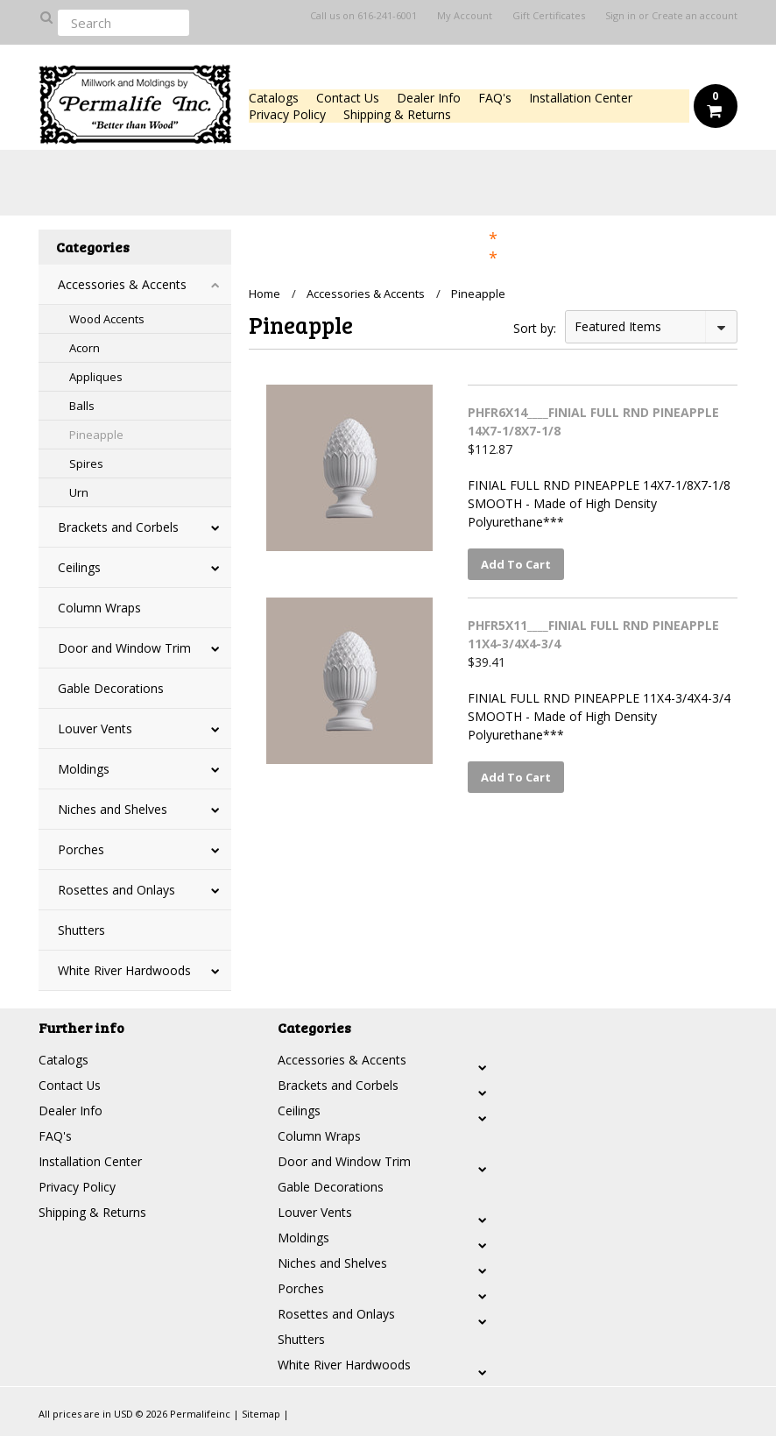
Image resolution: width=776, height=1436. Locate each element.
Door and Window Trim (124, 648)
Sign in (620, 16)
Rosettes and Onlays (116, 889)
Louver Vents (95, 728)
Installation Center (580, 97)
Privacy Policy (287, 114)
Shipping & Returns (397, 114)
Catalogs (274, 97)
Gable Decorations (111, 688)
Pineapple (96, 434)
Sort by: (534, 328)
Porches (81, 849)
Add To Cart (516, 564)
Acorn (84, 348)
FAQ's (494, 97)
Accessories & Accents (122, 284)
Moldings (83, 768)
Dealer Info (429, 97)
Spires (86, 463)
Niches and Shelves (112, 809)
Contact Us (347, 97)
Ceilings (79, 567)
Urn (78, 492)
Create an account (694, 16)
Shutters (81, 930)
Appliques (96, 377)
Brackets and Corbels (118, 527)
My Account (464, 16)
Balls (82, 406)
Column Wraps (99, 607)
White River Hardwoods (124, 970)
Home (264, 293)
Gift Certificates (548, 16)
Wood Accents (107, 319)
